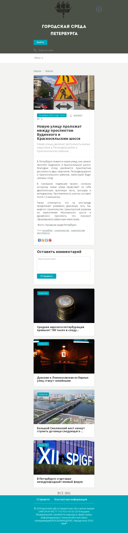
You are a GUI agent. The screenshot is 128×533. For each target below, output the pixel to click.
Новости (37, 71)
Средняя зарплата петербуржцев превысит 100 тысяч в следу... (60, 329)
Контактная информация (71, 499)
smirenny (78, 115)
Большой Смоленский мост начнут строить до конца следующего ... (61, 430)
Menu (37, 57)
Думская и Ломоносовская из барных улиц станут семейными (62, 379)
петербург (47, 230)
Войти (40, 42)
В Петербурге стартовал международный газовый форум (60, 480)
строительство (61, 230)
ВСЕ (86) (64, 493)
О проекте (43, 499)
